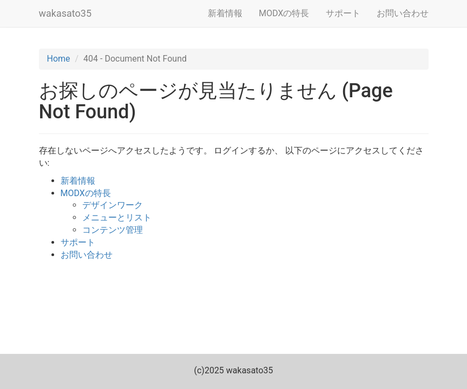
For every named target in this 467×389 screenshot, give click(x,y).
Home (58, 58)
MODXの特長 (284, 13)
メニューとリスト (117, 217)
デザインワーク (112, 205)
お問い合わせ (403, 13)
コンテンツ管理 (112, 230)
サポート (343, 13)
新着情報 (225, 13)
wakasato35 (65, 13)
